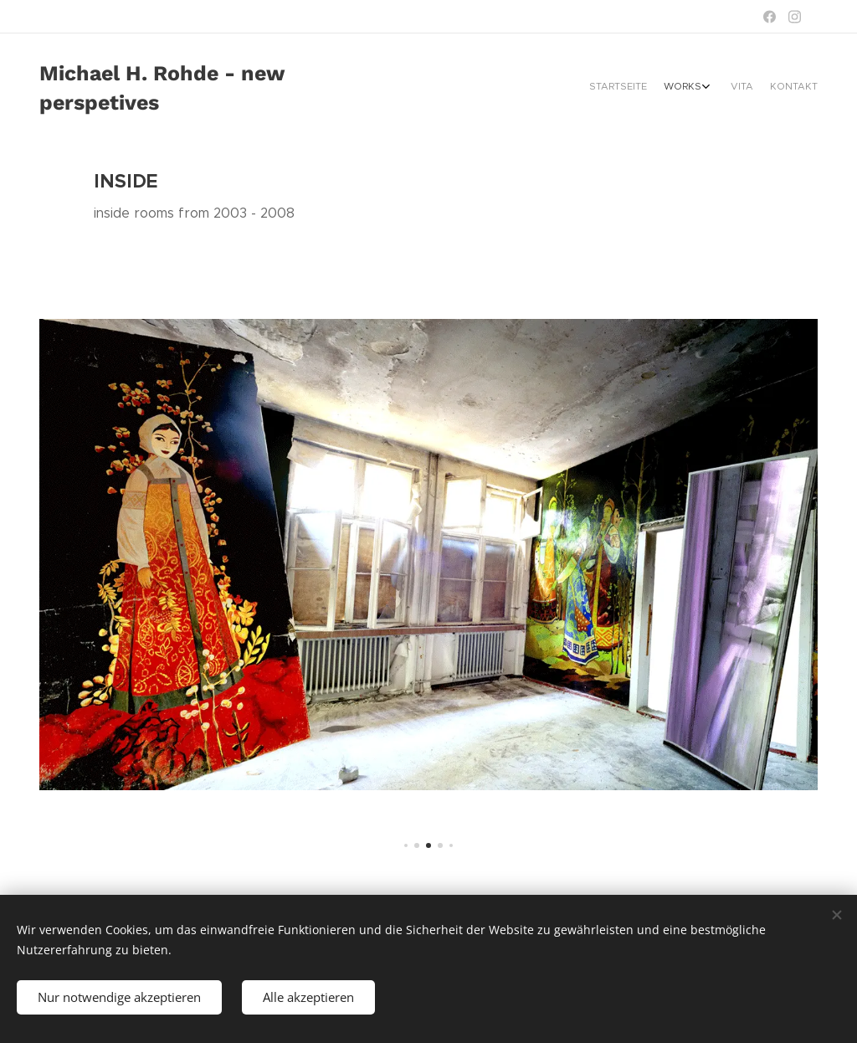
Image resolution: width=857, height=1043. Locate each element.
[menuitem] (757, 88)
